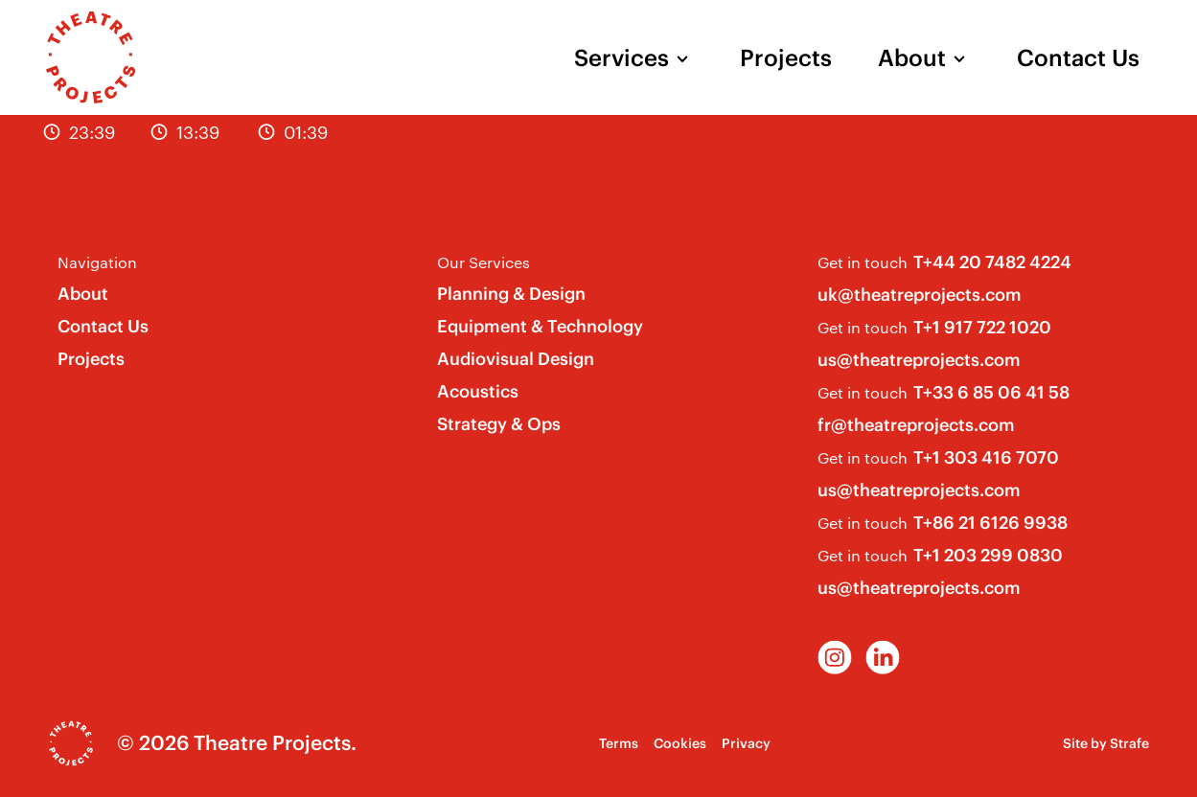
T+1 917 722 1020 (982, 327)
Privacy (746, 743)
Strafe (1129, 743)
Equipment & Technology (540, 326)
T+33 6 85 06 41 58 (991, 392)
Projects (786, 57)
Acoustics (477, 391)
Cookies (680, 743)
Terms (618, 743)
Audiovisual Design (515, 359)
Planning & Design (511, 294)
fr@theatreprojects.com (916, 425)
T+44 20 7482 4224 (992, 262)
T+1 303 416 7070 (986, 457)
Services (621, 57)
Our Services (483, 262)
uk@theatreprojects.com (919, 295)
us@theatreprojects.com (919, 360)
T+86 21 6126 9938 (990, 523)
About (912, 57)
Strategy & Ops (499, 424)
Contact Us (1078, 57)
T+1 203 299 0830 (988, 555)
